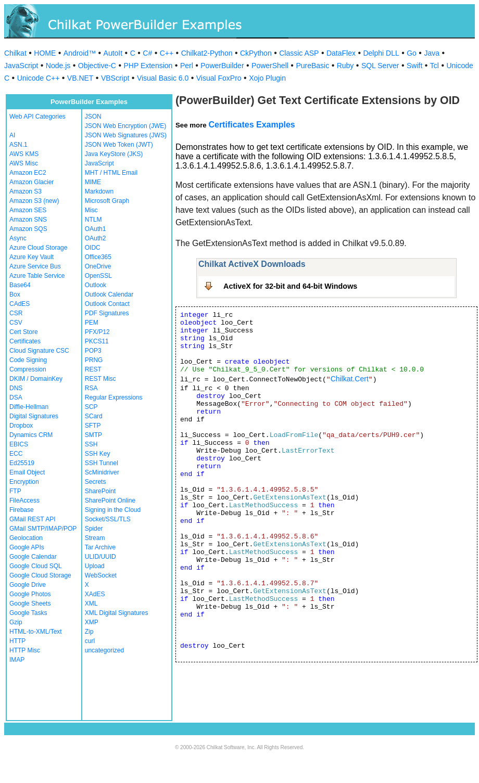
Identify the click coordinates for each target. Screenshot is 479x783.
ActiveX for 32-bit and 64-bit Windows (290, 286)
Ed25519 (21, 463)
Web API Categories (37, 116)
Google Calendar (33, 556)
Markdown (99, 191)
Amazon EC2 (27, 172)
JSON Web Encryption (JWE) (125, 126)
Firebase (21, 510)
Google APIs (26, 547)
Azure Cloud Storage (38, 247)
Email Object (27, 472)
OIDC (92, 247)
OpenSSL (98, 275)
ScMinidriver (102, 472)
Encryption (24, 481)
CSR (15, 313)
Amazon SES (27, 210)
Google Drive (27, 584)
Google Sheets (30, 603)
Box (14, 294)
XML (91, 603)
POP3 (93, 350)
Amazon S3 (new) (34, 200)
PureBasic (312, 65)
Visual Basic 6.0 (162, 78)
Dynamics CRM (31, 435)
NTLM (93, 219)
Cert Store (23, 332)
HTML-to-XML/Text (35, 631)
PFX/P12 (97, 332)
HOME (45, 53)
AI (12, 135)
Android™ (80, 53)
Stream (95, 538)
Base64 (20, 285)
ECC (15, 453)
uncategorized (104, 650)
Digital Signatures (33, 416)
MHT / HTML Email (111, 172)
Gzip (15, 622)
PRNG (94, 360)
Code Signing (28, 360)
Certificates (25, 341)
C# (147, 53)
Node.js (58, 65)
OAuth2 (95, 238)
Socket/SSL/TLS (108, 519)
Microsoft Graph (107, 200)
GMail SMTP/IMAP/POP (43, 528)
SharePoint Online (110, 500)
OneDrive (98, 266)
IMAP (16, 659)
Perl (186, 65)
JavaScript (21, 65)
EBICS (18, 444)
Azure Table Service (37, 275)
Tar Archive (100, 547)
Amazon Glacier (31, 182)
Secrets (95, 481)
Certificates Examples (251, 124)
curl (90, 641)
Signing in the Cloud (113, 510)
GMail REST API (32, 519)
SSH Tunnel (101, 463)
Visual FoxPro (219, 78)
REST (93, 369)
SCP (91, 406)
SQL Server (380, 65)
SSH (91, 444)
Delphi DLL (381, 53)
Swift (414, 65)
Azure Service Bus (35, 266)
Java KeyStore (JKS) (114, 154)
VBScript (115, 78)
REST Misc (100, 378)
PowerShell (269, 65)
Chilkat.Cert (350, 379)
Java (431, 53)
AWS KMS (24, 154)
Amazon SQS (28, 229)
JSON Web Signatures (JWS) (126, 135)
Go (412, 53)
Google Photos (30, 594)
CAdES (19, 303)
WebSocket (101, 575)
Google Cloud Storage (40, 575)
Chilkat (15, 53)
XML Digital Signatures (116, 613)
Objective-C (97, 65)
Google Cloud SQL (35, 566)
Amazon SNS (28, 219)
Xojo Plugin (267, 78)
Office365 (98, 257)
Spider (94, 528)
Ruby (345, 65)
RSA (91, 388)
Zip (89, 631)
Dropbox (21, 425)
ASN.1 (18, 144)
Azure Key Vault (31, 257)
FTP (15, 491)
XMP (91, 622)
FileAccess (24, 500)
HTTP (17, 641)
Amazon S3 (25, 191)
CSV (15, 322)
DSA (15, 397)
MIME (93, 182)
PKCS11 (97, 341)
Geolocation (26, 538)
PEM (91, 322)
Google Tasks (28, 613)
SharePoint (100, 491)
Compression (27, 369)
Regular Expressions (114, 397)
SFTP (93, 425)
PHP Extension (147, 65)
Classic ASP (299, 53)
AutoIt (113, 53)
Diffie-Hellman (28, 406)
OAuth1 (95, 229)
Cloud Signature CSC (39, 350)
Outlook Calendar (109, 294)
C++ (166, 53)
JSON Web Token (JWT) (119, 144)
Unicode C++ (38, 78)
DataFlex (341, 53)
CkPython (256, 53)
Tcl (434, 65)
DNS (15, 388)
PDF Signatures (107, 313)
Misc (91, 210)
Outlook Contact (107, 303)
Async (18, 238)
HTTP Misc (24, 650)
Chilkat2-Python (207, 53)
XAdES (95, 594)
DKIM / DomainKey (35, 378)
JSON (93, 116)
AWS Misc (23, 163)
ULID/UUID (100, 556)
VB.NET (80, 78)
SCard (94, 416)
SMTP (93, 435)
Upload (95, 566)
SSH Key (97, 453)
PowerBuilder (222, 65)
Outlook (95, 285)
